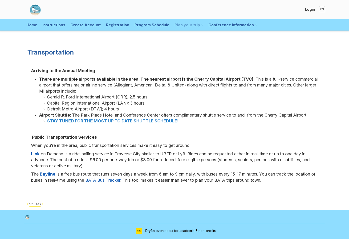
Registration (117, 25)
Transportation (50, 52)
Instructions (53, 25)
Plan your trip (188, 25)
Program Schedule (151, 25)
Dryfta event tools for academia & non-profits (180, 231)
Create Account (85, 25)
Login (310, 9)
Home (31, 25)
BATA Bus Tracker (102, 180)
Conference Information (232, 25)
